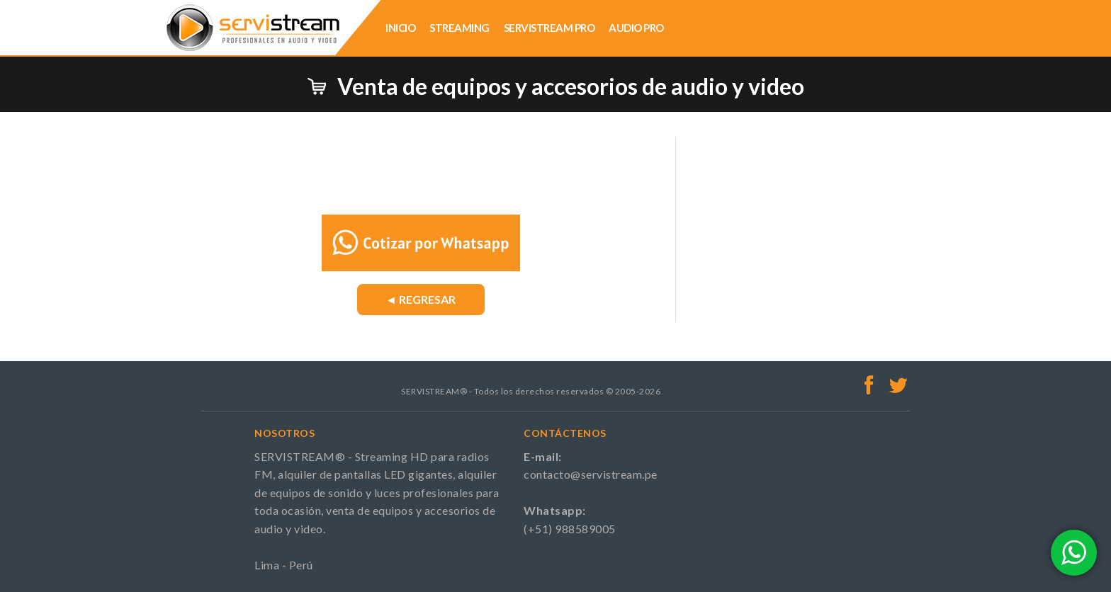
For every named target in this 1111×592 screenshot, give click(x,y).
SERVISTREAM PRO (549, 27)
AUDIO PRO (636, 27)
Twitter (898, 384)
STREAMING (459, 27)
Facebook (869, 384)
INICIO (400, 27)
